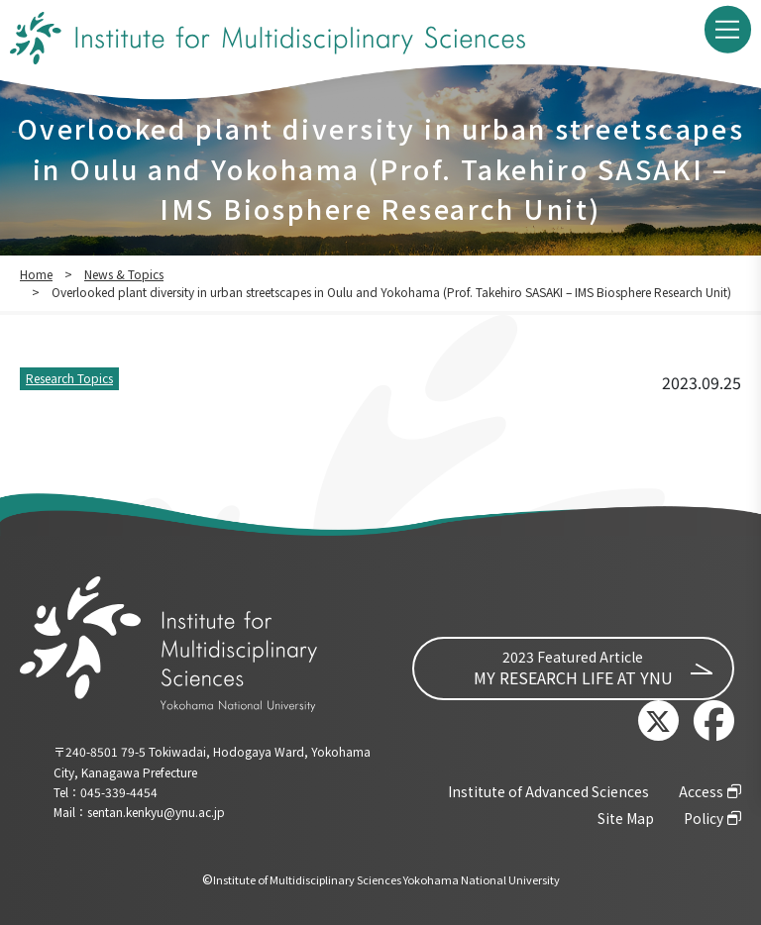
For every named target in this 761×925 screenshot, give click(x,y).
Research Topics (69, 377)
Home (36, 273)
